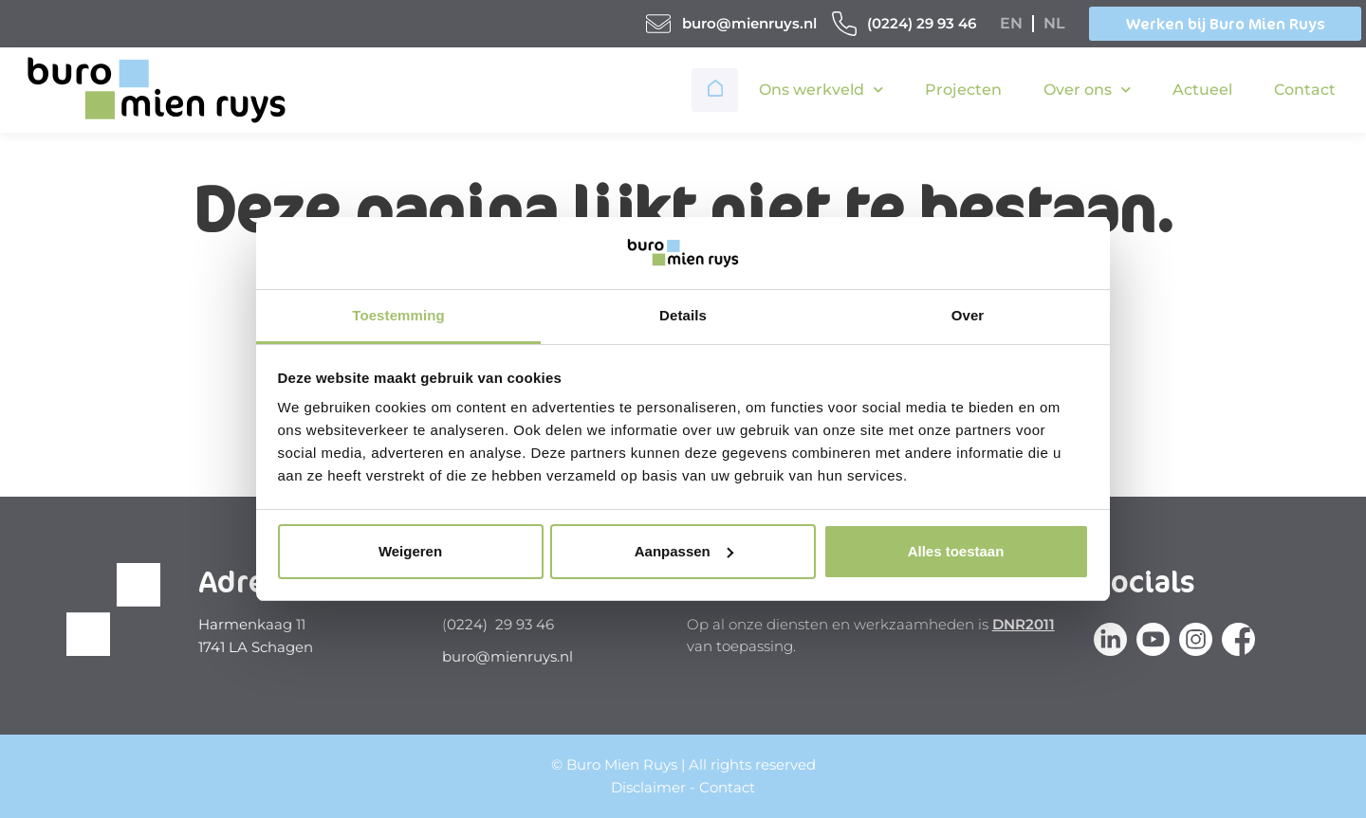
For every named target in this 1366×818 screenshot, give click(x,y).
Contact (1305, 90)
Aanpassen (684, 551)
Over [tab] (968, 315)
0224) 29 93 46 (500, 624)
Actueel (1202, 90)
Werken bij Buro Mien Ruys (1225, 23)
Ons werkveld (821, 89)
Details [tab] (683, 315)
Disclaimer (648, 787)
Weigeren (410, 551)
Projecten (963, 90)
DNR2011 (1023, 624)
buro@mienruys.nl (749, 23)
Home (717, 90)
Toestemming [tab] (398, 315)
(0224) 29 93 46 (921, 23)
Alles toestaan (956, 551)
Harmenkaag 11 (251, 624)
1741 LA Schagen (255, 647)
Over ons (1087, 89)
